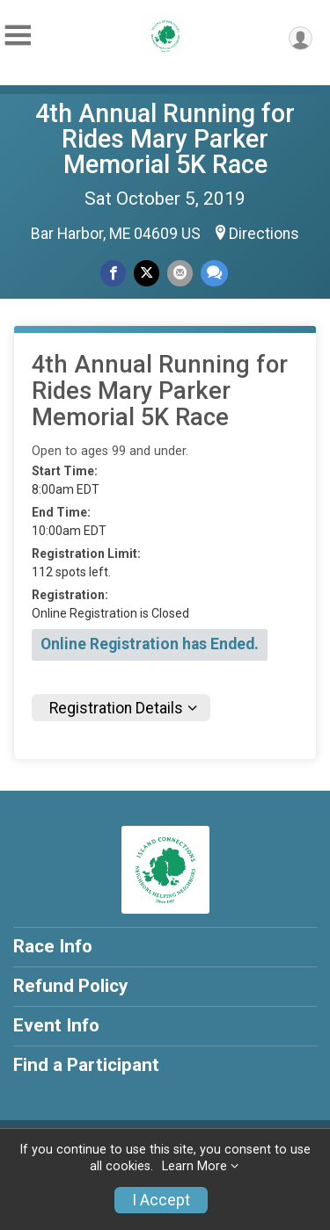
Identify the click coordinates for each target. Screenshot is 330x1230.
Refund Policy (70, 985)
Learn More (194, 1166)
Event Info (56, 1025)
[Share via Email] (180, 273)
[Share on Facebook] (113, 273)
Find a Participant (86, 1064)
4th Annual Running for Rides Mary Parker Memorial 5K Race (165, 138)
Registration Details (116, 708)
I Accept (161, 1200)
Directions (264, 233)
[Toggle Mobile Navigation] (17, 36)
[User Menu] (300, 38)
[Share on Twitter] (146, 273)
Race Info (52, 946)
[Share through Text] (214, 273)
